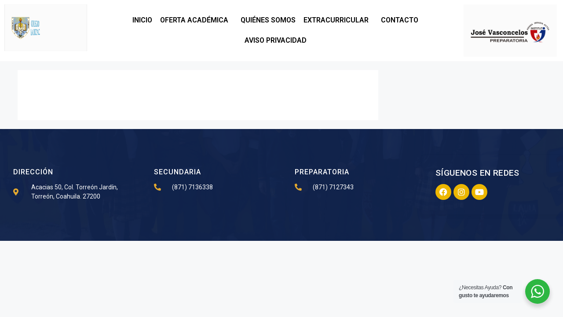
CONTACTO (399, 20)
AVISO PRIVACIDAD (276, 40)
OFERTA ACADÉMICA (196, 20)
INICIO (142, 20)
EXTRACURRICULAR (338, 20)
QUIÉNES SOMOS (268, 20)
